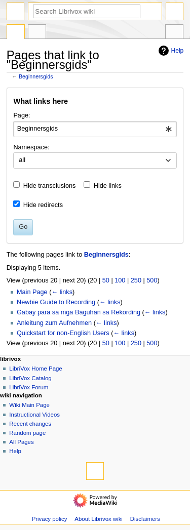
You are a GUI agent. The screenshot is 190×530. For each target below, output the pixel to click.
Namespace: (31, 147)
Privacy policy (49, 519)
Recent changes (30, 424)
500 (151, 280)
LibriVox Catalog (30, 378)
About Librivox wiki (98, 519)
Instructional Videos (34, 415)
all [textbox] (22, 160)
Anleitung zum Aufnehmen (54, 323)
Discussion (37, 33)
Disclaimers (145, 519)
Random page (27, 433)
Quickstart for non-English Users (63, 333)
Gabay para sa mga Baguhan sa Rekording (78, 312)
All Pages (21, 442)
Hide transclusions (49, 185)
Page (15, 33)
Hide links (108, 185)
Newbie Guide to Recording (56, 302)
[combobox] (94, 129)
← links (61, 292)
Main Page (32, 292)
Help (170, 51)
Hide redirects (43, 205)
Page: (21, 115)
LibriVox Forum (28, 387)
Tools (174, 33)
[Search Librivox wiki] (86, 11)
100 (120, 280)
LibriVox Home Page (35, 368)
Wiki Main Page (29, 405)
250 (136, 280)
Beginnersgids (36, 76)
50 (105, 280)
